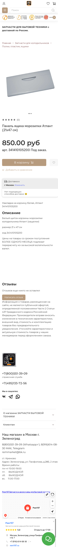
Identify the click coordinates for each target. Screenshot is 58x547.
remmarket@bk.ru (14, 452)
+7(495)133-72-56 (14, 383)
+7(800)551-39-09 (14, 373)
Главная (6, 43)
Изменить (20, 185)
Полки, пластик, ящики (15, 46)
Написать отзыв (13, 297)
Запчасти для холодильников (32, 43)
